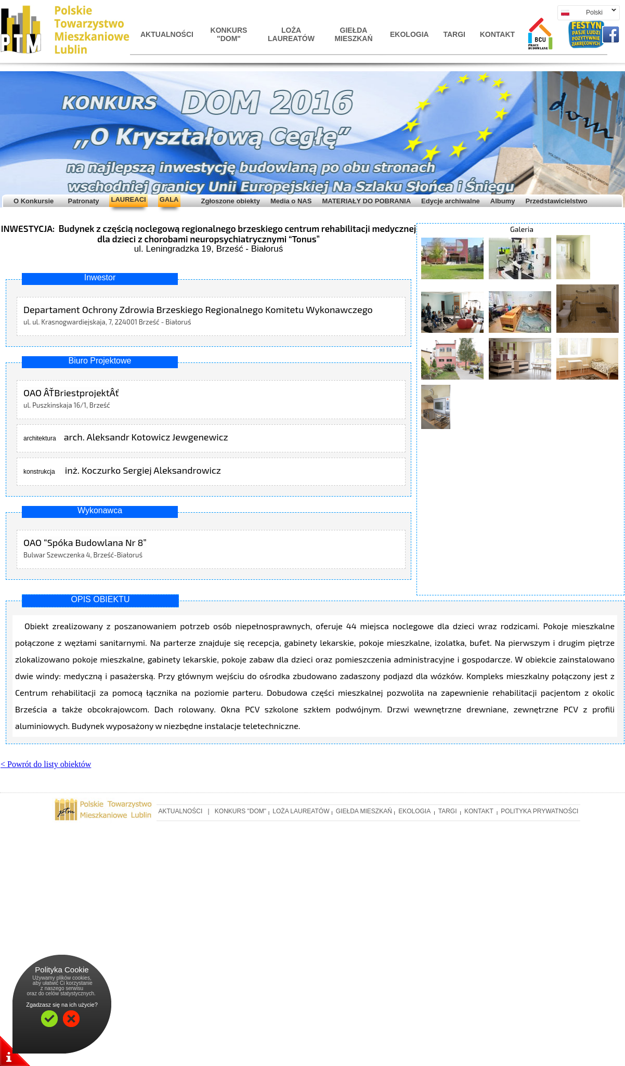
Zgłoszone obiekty (230, 201)
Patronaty (81, 201)
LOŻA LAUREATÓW (291, 34)
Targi (454, 34)
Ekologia (409, 34)
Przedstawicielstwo (556, 201)
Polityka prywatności (539, 811)
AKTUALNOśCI (166, 34)
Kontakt (497, 34)
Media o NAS (290, 201)
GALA (169, 199)
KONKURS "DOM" (229, 34)
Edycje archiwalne (450, 201)
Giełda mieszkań (353, 34)
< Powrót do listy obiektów (46, 764)
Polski (586, 12)
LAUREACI (128, 199)
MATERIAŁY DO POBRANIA (366, 201)
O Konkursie (34, 201)
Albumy (502, 201)
